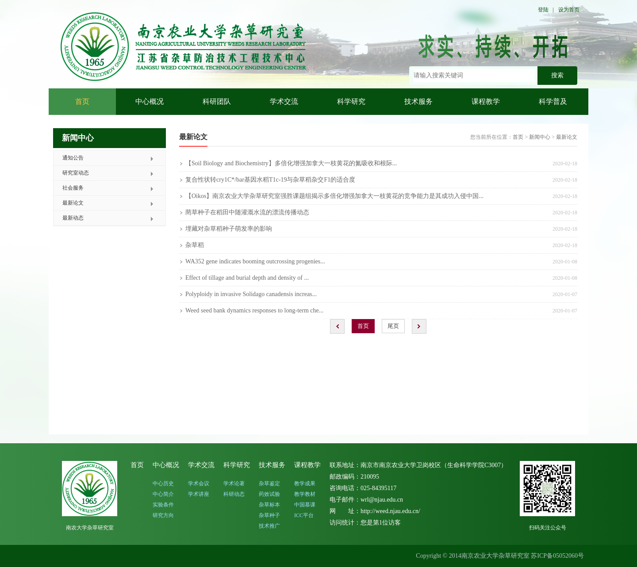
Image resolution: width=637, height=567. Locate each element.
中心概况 (149, 101)
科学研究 (351, 101)
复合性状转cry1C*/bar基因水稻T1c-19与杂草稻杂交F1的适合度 (270, 179)
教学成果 (304, 483)
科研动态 (234, 494)
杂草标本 (269, 505)
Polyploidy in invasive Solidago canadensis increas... (251, 294)
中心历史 (163, 483)
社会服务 (73, 188)
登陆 (543, 10)
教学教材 (304, 494)
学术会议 (198, 483)
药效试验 (269, 494)
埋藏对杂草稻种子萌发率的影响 (228, 228)
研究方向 (163, 515)
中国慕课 (304, 505)
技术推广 (269, 526)
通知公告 (73, 158)
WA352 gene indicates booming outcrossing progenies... (255, 261)
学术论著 (234, 483)
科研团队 (217, 101)
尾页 (393, 326)
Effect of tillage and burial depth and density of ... (247, 277)
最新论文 (73, 203)
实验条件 (163, 505)
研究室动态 (75, 173)
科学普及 (553, 101)
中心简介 (163, 494)
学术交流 (284, 101)
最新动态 (73, 218)
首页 (82, 101)
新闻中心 (539, 137)
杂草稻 (194, 245)
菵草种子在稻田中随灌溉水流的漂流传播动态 (247, 212)
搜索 (557, 75)
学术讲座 (198, 494)
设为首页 (568, 10)
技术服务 (418, 101)
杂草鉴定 (269, 483)
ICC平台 (304, 515)
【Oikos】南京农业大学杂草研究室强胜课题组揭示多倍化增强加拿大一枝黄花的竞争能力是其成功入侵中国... (334, 196)
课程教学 (486, 101)
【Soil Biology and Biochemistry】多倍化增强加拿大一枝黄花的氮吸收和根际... (291, 163)
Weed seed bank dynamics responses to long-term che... (254, 310)
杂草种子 (269, 515)
